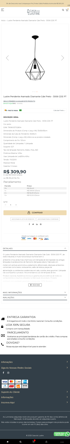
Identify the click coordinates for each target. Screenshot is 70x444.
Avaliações (8, 298)
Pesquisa (63, 10)
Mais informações (12, 293)
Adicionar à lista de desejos (23, 219)
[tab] (35, 248)
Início (3, 21)
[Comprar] (35, 212)
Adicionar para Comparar (48, 219)
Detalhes (8, 249)
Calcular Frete (58, 110)
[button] (7, 58)
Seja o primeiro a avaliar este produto (19, 101)
